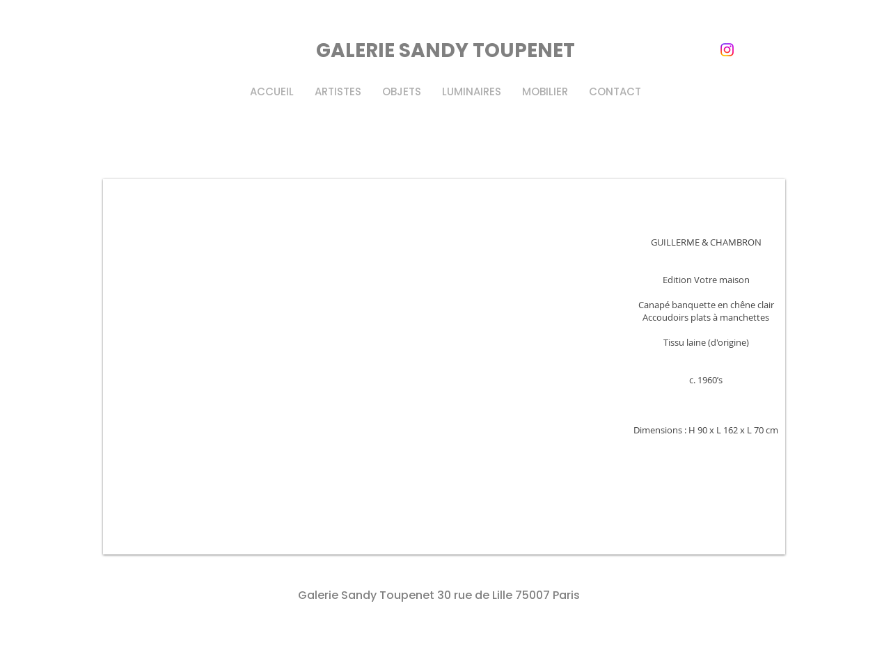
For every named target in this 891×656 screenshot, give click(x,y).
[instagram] (727, 49)
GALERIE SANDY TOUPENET (445, 50)
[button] (444, 366)
